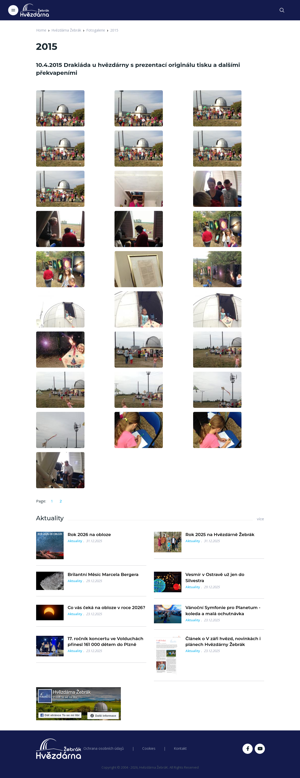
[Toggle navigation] (13, 10)
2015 (114, 30)
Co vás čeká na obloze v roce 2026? (106, 607)
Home (41, 30)
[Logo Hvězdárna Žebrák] (34, 10)
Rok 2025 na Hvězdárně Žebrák (219, 534)
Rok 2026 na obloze (89, 534)
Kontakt (180, 748)
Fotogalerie (95, 30)
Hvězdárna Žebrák (66, 30)
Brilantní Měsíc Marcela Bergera (103, 574)
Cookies (148, 748)
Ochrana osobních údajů (103, 748)
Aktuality (75, 541)
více (260, 519)
